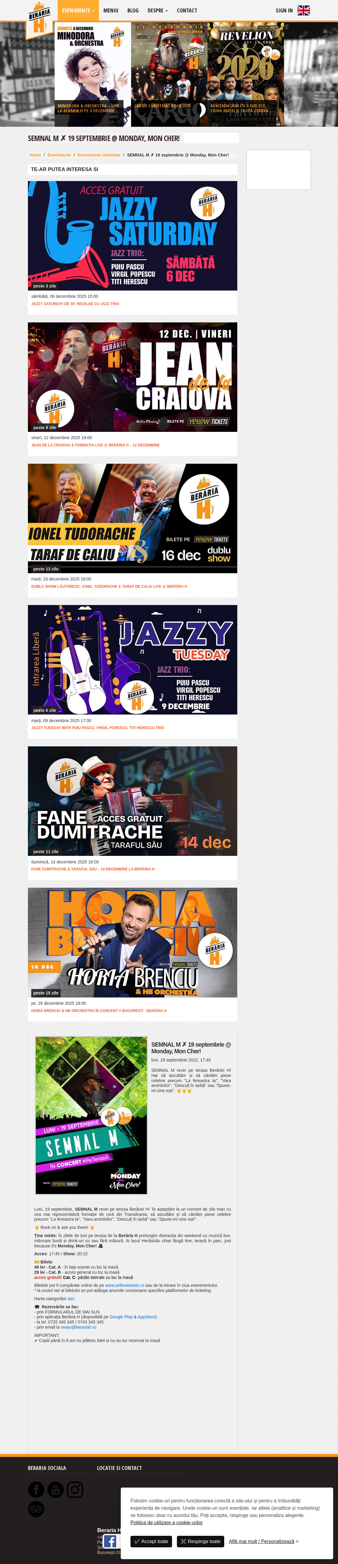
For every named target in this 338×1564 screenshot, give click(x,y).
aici (71, 1298)
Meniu (110, 10)
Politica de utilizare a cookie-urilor (166, 1522)
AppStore (146, 1316)
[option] (93, 76)
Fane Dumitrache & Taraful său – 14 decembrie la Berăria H (92, 869)
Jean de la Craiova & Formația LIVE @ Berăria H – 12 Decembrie (95, 445)
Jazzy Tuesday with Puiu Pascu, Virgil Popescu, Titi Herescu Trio (97, 728)
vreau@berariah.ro (78, 1327)
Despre (158, 10)
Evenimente (78, 10)
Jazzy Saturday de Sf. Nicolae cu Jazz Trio (75, 304)
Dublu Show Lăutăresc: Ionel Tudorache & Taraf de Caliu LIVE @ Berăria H (109, 586)
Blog (133, 10)
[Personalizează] (264, 1541)
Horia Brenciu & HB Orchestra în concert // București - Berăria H (99, 1011)
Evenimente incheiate (99, 155)
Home (35, 155)
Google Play (121, 1316)
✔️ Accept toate (151, 1541)
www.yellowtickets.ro (124, 1285)
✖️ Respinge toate (201, 1541)
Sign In (284, 10)
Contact (187, 10)
